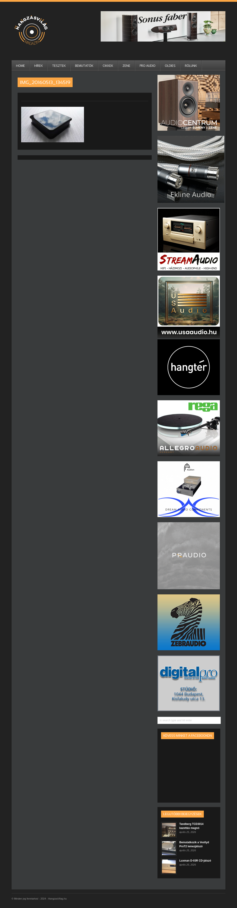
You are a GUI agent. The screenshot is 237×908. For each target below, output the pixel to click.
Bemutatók (84, 65)
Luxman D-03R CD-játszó (195, 860)
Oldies (170, 65)
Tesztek (59, 65)
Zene (126, 65)
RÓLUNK (191, 65)
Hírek (38, 65)
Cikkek (108, 65)
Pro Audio (147, 65)
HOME (20, 65)
